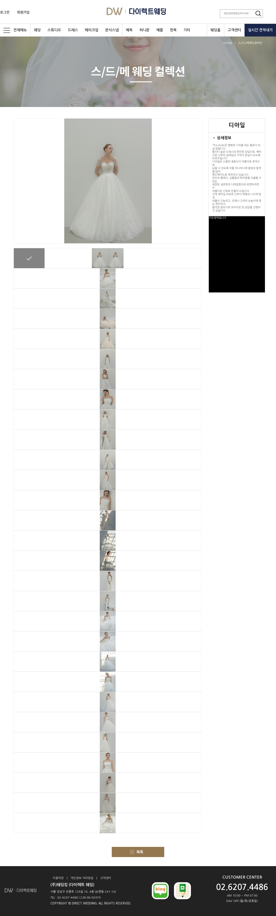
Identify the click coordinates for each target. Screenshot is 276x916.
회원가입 (23, 12)
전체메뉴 (15, 30)
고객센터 (105, 878)
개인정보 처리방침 (82, 878)
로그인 (5, 12)
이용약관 (58, 878)
